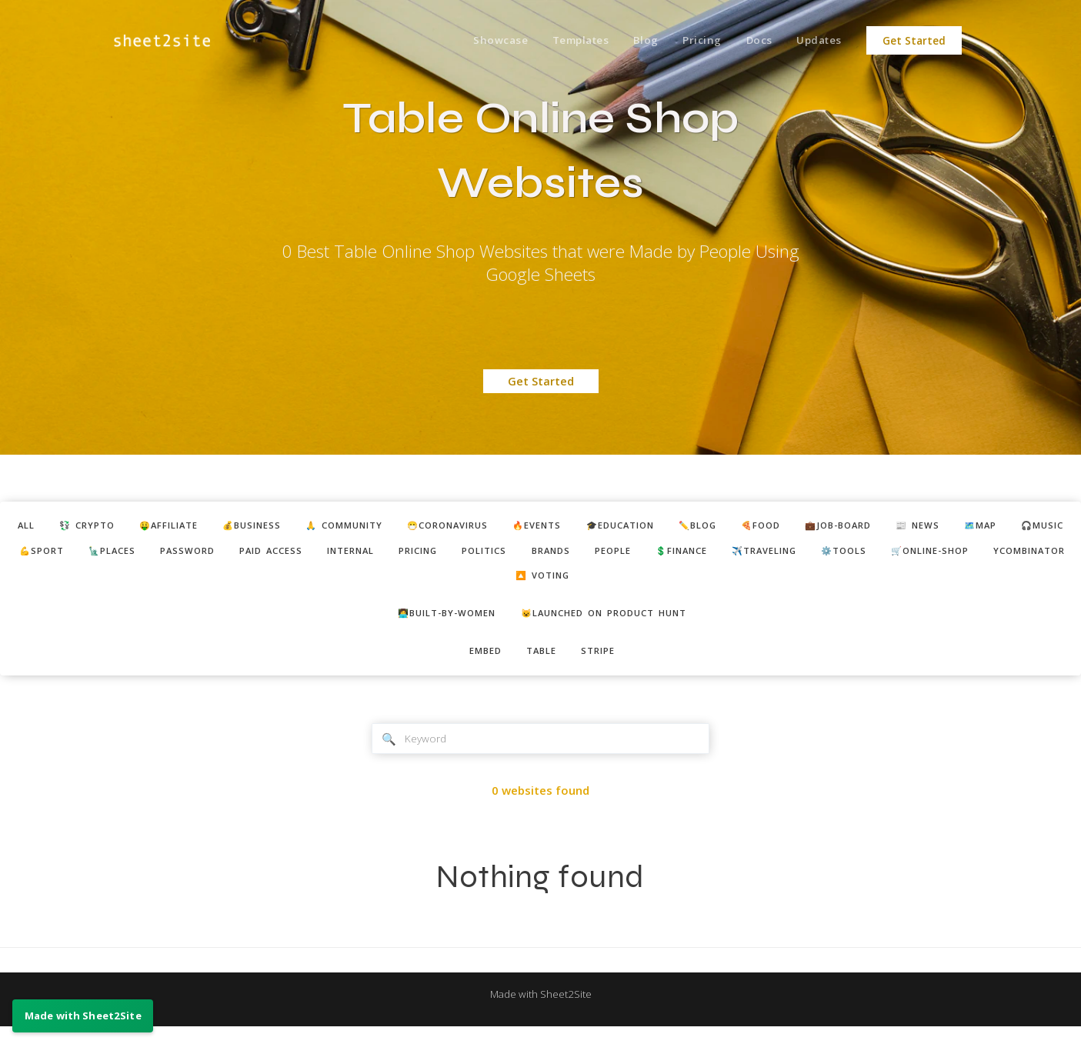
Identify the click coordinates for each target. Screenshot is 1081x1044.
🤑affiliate (192, 527)
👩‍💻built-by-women (436, 623)
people (839, 555)
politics (696, 555)
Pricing (692, 41)
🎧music (124, 555)
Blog (632, 41)
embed (478, 663)
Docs (752, 41)
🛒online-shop (482, 583)
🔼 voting (693, 583)
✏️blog (788, 527)
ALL (32, 527)
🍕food (859, 527)
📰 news (1034, 527)
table (542, 663)
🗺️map (53, 555)
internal (543, 555)
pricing (621, 555)
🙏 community (390, 527)
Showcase (478, 41)
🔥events (607, 527)
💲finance (918, 555)
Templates (562, 41)
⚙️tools (385, 583)
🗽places (278, 555)
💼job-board (946, 527)
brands (770, 555)
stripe (605, 663)
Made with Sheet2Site (541, 1011)
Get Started (914, 41)
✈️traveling (1012, 555)
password (362, 555)
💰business (286, 527)
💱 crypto (101, 527)
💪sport (200, 555)
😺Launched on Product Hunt (612, 623)
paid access (454, 555)
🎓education (700, 527)
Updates (816, 41)
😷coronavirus (507, 527)
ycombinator (595, 583)
